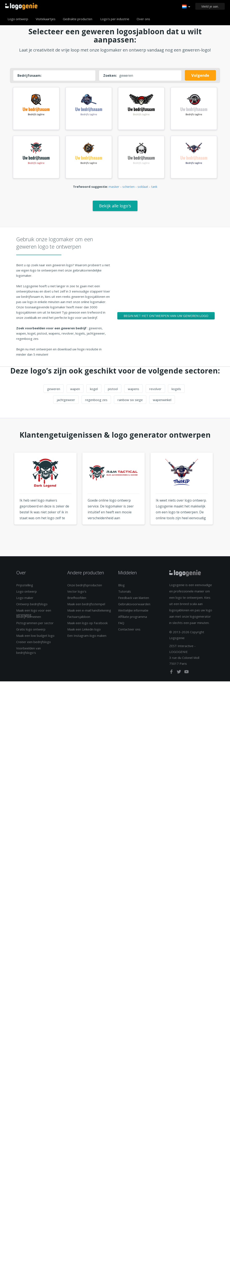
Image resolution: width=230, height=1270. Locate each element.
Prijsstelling (24, 587)
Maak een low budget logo (35, 638)
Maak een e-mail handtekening (89, 613)
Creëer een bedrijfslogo (33, 644)
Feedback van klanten (133, 600)
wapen (75, 391)
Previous (6, 499)
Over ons (143, 19)
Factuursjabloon (78, 619)
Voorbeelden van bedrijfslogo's (28, 652)
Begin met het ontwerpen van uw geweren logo (166, 318)
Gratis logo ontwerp (30, 631)
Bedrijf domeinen (28, 619)
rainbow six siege (130, 402)
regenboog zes (96, 402)
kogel (94, 391)
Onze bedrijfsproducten (84, 587)
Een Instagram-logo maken (86, 638)
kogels (176, 391)
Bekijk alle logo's (115, 208)
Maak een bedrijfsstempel (86, 606)
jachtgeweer (66, 402)
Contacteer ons (129, 631)
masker (114, 189)
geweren (53, 391)
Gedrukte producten (77, 19)
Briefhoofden (76, 600)
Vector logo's (76, 594)
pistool (113, 391)
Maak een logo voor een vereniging (33, 615)
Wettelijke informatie (133, 613)
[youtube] (186, 675)
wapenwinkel (162, 402)
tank (154, 189)
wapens (133, 391)
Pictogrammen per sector (35, 625)
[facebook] (171, 675)
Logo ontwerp (18, 19)
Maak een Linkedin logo (84, 631)
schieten (128, 189)
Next (223, 499)
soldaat (142, 189)
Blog (121, 587)
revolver (155, 391)
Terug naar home (21, 6)
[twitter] (179, 675)
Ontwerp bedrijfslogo (32, 606)
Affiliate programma (132, 619)
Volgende (200, 75)
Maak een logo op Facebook (87, 625)
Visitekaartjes (46, 19)
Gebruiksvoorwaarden (134, 606)
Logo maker (24, 600)
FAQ (121, 625)
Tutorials (124, 594)
